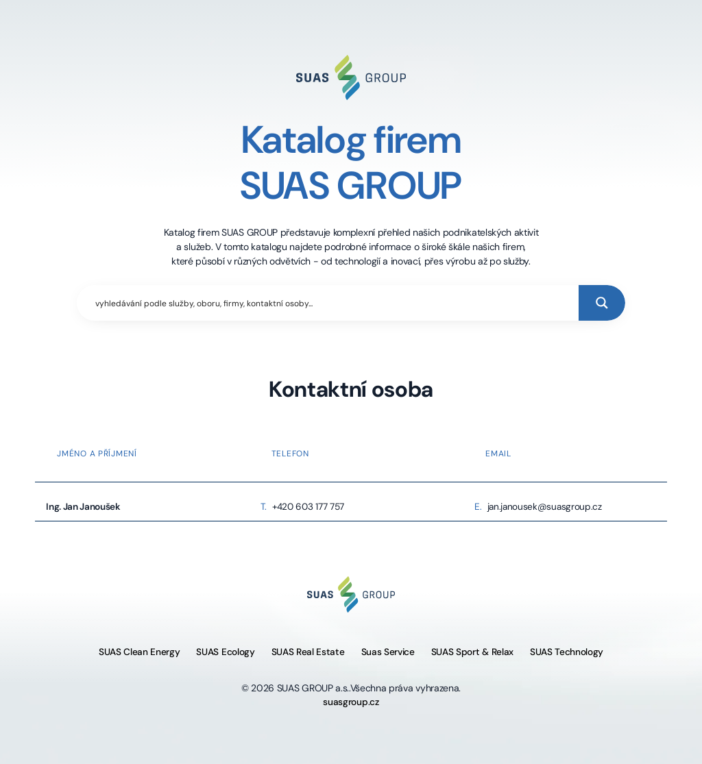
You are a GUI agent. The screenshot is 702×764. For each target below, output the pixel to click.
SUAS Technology (566, 652)
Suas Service (388, 652)
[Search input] (333, 302)
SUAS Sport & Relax (472, 652)
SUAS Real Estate (308, 652)
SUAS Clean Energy (139, 652)
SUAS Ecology (225, 652)
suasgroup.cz (350, 702)
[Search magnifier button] (602, 303)
